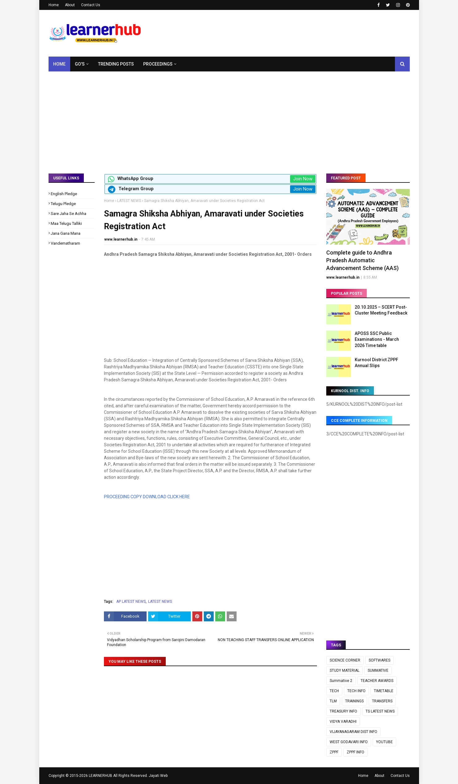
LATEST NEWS (129, 201)
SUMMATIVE (378, 670)
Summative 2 (341, 681)
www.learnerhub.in (120, 239)
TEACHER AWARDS (377, 681)
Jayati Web (158, 775)
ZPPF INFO (355, 752)
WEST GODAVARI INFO (349, 742)
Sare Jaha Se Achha (68, 213)
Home (54, 5)
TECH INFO (356, 691)
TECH (334, 691)
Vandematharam (65, 243)
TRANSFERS (382, 701)
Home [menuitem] (59, 64)
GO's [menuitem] (80, 64)
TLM (333, 701)
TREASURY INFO (343, 711)
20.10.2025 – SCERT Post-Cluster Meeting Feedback (381, 310)
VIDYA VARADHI (343, 721)
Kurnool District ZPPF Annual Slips (376, 362)
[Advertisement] (229, 118)
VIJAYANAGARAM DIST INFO (353, 732)
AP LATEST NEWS (131, 601)
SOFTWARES (379, 660)
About (70, 5)
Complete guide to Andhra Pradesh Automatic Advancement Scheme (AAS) (362, 260)
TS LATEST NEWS (380, 711)
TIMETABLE (383, 691)
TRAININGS (354, 701)
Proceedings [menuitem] (158, 64)
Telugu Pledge (63, 203)
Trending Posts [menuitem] (116, 64)
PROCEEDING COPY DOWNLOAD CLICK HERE (147, 496)
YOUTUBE (384, 742)
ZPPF (334, 752)
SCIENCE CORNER (345, 660)
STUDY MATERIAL (344, 670)
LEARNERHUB (100, 775)
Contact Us (90, 5)
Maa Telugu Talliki (66, 223)
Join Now (302, 179)
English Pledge (64, 193)
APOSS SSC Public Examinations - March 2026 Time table (377, 339)
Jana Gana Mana (65, 233)
